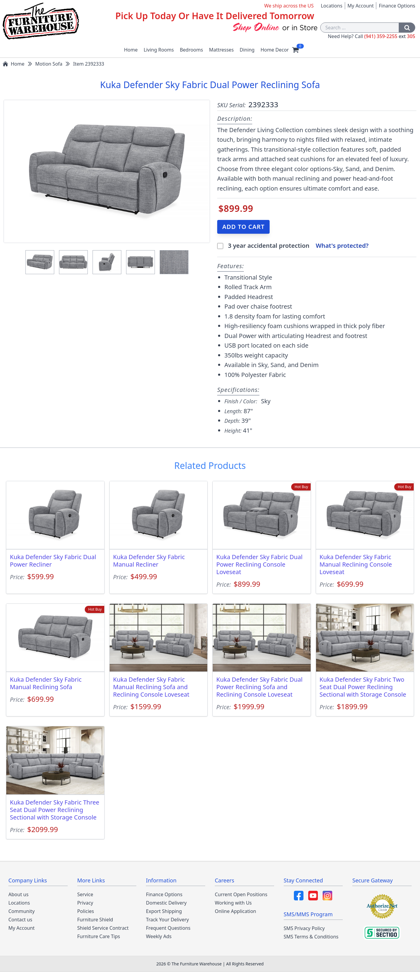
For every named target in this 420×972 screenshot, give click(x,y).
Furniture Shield (95, 919)
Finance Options (397, 5)
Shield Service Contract (103, 928)
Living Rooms (159, 49)
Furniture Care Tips (98, 936)
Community (21, 911)
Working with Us (233, 902)
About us (18, 894)
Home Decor (275, 49)
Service (85, 894)
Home (131, 49)
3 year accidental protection (269, 246)
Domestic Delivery (166, 902)
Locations (331, 5)
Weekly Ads (158, 936)
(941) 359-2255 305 (389, 36)
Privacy (85, 902)
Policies (85, 911)
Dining (247, 49)
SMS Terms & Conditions (311, 936)
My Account (361, 5)
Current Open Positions (241, 894)
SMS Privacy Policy (304, 928)
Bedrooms (191, 49)
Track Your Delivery (167, 919)
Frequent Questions (168, 928)
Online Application (235, 911)
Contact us (20, 919)
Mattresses (221, 49)
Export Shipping (164, 911)
